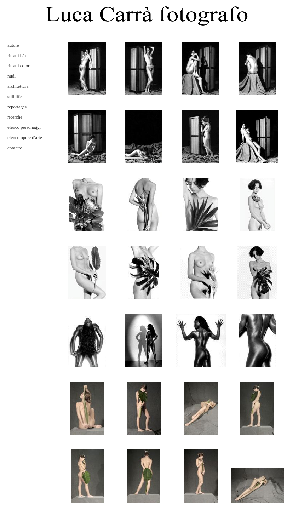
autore (13, 45)
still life (14, 96)
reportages (17, 106)
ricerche (14, 117)
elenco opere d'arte (24, 137)
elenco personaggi (24, 127)
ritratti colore (19, 65)
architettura (17, 86)
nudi (11, 76)
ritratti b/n (16, 55)
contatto (14, 147)
